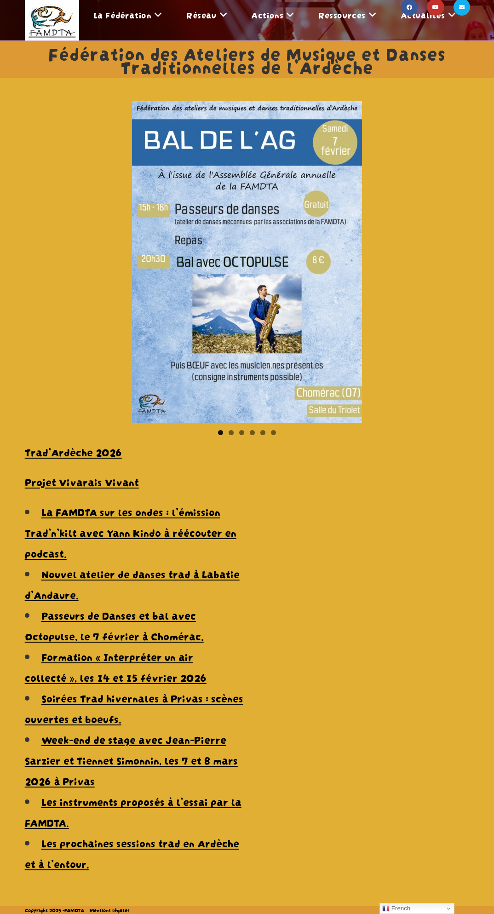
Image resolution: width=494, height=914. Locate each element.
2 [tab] (231, 432)
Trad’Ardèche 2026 (73, 451)
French (396, 908)
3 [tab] (241, 432)
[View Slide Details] (247, 262)
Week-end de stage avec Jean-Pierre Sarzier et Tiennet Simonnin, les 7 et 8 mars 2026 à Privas (131, 759)
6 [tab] (273, 432)
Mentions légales (110, 910)
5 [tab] (262, 432)
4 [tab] (252, 432)
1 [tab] (220, 432)
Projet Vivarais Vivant (82, 481)
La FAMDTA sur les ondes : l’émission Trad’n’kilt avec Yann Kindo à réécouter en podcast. (130, 532)
